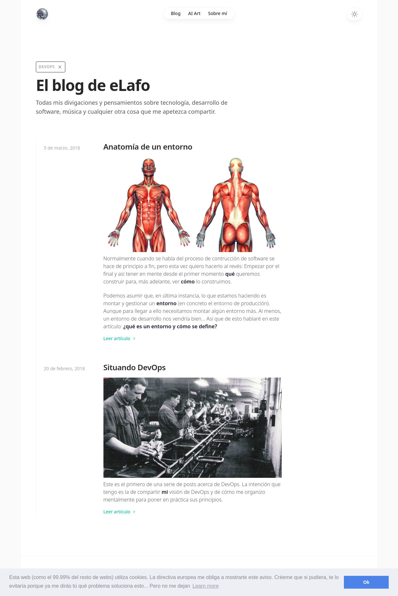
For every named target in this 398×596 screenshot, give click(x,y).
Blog (176, 13)
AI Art (194, 13)
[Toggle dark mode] (354, 14)
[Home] (42, 14)
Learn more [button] (205, 586)
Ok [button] (366, 582)
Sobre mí (217, 13)
